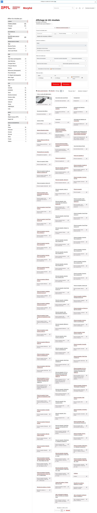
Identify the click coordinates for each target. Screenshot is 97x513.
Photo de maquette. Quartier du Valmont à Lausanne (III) (43, 172)
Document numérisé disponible (60, 58)
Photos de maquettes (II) (60, 158)
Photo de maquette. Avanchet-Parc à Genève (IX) (61, 265)
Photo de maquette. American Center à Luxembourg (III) (43, 355)
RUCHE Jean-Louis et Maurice (17, 37)
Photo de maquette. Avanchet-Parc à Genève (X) (43, 268)
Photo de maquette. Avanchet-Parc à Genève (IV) (80, 250)
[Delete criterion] (76, 33)
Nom (9, 54)
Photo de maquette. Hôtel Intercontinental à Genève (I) (61, 313)
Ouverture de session (89, 8)
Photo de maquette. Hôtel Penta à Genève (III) (43, 367)
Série (17, 137)
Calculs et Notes (40, 120)
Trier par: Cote (71, 91)
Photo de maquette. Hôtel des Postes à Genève (43, 434)
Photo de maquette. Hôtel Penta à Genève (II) (62, 361)
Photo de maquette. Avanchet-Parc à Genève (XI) (80, 274)
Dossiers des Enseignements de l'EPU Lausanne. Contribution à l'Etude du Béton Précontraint (80, 133)
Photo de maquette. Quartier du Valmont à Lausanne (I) (80, 166)
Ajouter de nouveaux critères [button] (44, 36)
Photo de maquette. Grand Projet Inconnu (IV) (80, 226)
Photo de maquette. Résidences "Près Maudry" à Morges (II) (62, 390)
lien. (55, 1)
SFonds (17, 135)
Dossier (17, 132)
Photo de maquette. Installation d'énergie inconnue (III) (61, 301)
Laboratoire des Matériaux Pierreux (79, 108)
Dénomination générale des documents (71, 63)
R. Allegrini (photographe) (17, 75)
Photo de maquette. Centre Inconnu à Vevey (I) (42, 331)
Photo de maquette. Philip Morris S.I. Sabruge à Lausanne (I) (62, 441)
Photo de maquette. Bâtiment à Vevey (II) (43, 343)
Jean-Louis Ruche (17, 51)
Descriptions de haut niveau (44, 68)
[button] (79, 8)
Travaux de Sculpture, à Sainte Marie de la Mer (61, 483)
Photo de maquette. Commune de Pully (80, 178)
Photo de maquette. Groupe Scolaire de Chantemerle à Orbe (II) (43, 397)
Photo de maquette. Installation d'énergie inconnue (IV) (43, 304)
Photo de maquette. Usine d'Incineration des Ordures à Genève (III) (61, 203)
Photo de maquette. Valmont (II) (43, 183)
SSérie (17, 142)
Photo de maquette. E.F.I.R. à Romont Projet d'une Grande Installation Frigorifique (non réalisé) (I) (80, 370)
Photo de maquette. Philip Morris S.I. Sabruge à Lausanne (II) (80, 446)
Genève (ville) (17, 97)
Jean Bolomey (17, 61)
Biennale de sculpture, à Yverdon (44, 487)
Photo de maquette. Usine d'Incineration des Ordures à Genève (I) (43, 194)
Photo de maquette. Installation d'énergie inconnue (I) (43, 292)
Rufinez (17, 68)
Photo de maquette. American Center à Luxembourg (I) (80, 321)
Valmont (17, 102)
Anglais (17, 28)
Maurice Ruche (17, 46)
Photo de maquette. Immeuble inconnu (80, 345)
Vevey (17, 104)
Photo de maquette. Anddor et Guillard (61, 190)
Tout (9, 34)
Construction (58, 119)
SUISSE (17, 88)
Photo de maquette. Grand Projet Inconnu (44, 208)
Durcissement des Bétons (42, 111)
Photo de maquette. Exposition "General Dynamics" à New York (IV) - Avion (62, 469)
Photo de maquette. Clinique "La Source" (62, 228)
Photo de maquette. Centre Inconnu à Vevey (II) (79, 333)
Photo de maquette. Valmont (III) (80, 285)
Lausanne (17, 100)
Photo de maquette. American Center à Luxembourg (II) (61, 349)
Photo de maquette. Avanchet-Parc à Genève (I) (43, 232)
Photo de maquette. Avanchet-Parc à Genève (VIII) (80, 262)
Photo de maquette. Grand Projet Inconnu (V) (62, 289)
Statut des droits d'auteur (42, 63)
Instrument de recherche (77, 58)
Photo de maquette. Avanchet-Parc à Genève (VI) (61, 252)
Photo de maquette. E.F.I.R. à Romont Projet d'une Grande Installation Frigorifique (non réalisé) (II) (61, 374)
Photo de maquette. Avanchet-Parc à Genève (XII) (61, 277)
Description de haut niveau (42, 48)
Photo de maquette (78, 189)
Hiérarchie (52, 90)
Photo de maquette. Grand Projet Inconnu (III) (44, 220)
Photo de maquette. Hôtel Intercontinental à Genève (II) (80, 422)
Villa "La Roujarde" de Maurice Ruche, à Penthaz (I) (80, 495)
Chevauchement (76, 76)
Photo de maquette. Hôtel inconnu (79, 398)
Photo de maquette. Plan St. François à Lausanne (79, 434)
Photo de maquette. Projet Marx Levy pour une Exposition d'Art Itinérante (61, 427)
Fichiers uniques (17, 24)
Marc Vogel (17, 78)
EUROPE (17, 90)
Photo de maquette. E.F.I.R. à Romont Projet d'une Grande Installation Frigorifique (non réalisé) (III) (43, 380)
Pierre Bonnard (17, 73)
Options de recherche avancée (62, 27)
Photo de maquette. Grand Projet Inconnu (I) (80, 214)
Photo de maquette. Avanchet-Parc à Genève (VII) (43, 256)
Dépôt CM (17, 119)
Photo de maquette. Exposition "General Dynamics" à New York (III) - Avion (80, 460)
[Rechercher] (62, 8)
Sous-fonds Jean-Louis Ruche (61, 97)
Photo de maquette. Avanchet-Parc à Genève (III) (61, 240)
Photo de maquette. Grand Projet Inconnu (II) (62, 216)
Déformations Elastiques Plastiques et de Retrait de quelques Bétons (60, 130)
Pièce (17, 128)
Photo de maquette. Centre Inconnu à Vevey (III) (60, 337)
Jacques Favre (17, 49)
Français (17, 26)
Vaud (17, 93)
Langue (10, 21)
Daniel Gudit (17, 80)
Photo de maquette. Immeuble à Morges (80, 410)
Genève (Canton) (17, 95)
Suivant (68, 510)
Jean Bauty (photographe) (17, 59)
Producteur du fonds (13, 41)
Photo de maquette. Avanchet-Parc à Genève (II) (80, 238)
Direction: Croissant (82, 91)
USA (17, 109)
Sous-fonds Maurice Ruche (79, 146)
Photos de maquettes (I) (79, 155)
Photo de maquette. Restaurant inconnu (43, 422)
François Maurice (17, 66)
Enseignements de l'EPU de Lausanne (61, 108)
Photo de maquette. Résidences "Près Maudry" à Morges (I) (80, 386)
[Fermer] (95, 2)
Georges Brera (17, 64)
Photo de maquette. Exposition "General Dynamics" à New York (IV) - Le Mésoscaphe (43, 474)
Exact (74, 78)
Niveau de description (13, 122)
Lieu (9, 83)
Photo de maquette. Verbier (42, 161)
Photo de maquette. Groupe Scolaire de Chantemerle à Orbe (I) (43, 317)
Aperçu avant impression (42, 90)
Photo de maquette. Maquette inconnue (43, 446)
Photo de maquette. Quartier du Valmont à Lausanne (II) (61, 168)
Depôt (9, 112)
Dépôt (38, 43)
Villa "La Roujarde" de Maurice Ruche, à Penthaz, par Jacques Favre (61, 496)
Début (39, 75)
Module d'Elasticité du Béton (43, 130)
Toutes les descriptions (56, 68)
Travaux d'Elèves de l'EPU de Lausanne (43, 140)
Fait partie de (11, 31)
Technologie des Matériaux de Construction (80, 120)
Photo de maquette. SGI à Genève (60, 414)
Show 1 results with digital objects (43, 94)
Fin (55, 75)
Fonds (17, 139)
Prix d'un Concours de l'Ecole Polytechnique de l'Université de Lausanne (62, 145)
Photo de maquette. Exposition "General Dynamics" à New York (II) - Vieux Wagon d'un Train (43, 459)
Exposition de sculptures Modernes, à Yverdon (79, 483)
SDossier (17, 130)
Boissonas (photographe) (17, 71)
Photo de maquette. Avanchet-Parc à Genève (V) (43, 244)
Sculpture (76, 473)
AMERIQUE (17, 107)
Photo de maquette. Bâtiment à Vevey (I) (61, 325)
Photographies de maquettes (43, 151)
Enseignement (77, 97)
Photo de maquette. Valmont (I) (61, 179)
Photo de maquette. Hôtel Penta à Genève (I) (80, 357)
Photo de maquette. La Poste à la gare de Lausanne (80, 309)
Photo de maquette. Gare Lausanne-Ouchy (60, 402)
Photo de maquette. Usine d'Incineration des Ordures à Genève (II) (79, 200)
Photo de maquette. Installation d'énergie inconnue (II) (80, 297)
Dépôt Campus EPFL (17, 117)
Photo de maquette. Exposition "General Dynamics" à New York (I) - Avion (62, 455)
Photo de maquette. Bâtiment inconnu (43, 280)
